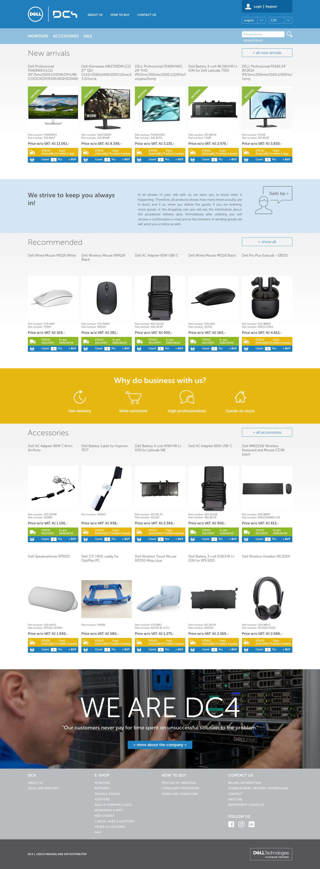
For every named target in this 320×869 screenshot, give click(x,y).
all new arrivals (268, 52)
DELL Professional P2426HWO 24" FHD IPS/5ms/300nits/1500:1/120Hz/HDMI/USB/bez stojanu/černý (171, 72)
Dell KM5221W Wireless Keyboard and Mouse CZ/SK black (263, 450)
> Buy (72, 159)
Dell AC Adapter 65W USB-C (157, 255)
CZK (273, 20)
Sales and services (43, 788)
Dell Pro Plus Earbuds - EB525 (265, 255)
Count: (45, 159)
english (249, 20)
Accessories (48, 432)
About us (95, 15)
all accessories (268, 432)
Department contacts (246, 805)
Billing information (244, 783)
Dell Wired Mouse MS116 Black (212, 255)
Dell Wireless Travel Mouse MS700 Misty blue (155, 558)
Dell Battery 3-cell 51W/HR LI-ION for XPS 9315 (211, 558)
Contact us (146, 15)
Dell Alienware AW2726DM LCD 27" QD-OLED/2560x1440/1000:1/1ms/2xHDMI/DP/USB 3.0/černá (118, 72)
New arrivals (49, 53)
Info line (235, 799)
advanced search (253, 40)
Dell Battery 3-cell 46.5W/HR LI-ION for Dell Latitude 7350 (213, 68)
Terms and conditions (179, 794)
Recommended (55, 242)
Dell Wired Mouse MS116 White (52, 255)
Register (271, 6)
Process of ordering (178, 783)
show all (269, 241)
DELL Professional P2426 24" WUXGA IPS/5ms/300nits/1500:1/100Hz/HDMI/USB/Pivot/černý (280, 72)
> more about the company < (160, 744)
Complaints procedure (180, 788)
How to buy (120, 15)
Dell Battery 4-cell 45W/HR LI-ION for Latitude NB (158, 448)
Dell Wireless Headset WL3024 (266, 556)
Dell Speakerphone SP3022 (49, 556)
